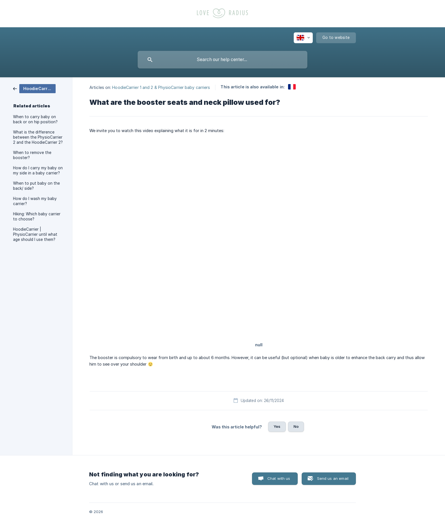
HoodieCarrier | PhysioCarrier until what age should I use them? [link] (35, 234)
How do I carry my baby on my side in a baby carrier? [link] (38, 170)
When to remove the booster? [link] (32, 155)
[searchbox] (222, 59)
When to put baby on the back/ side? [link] (36, 186)
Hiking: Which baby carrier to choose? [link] (36, 216)
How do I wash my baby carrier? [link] (35, 201)
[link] (34, 88)
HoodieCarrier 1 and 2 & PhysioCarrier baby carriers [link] (161, 87)
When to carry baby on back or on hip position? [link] (35, 119)
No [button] (296, 426)
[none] (303, 37)
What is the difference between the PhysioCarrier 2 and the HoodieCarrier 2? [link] (38, 137)
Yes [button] (277, 426)
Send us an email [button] (333, 478)
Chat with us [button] (278, 478)
